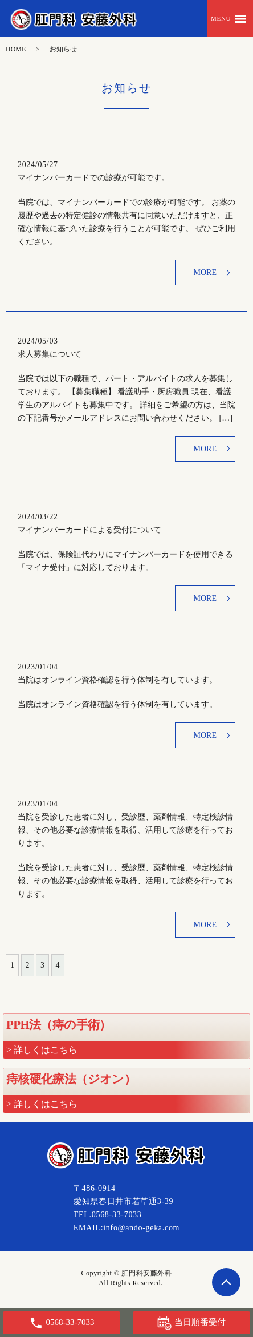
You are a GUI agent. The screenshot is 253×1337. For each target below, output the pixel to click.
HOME (16, 49)
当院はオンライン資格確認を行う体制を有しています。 (117, 680)
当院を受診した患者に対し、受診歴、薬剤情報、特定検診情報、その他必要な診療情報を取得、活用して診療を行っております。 (125, 830)
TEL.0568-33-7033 (108, 1214)
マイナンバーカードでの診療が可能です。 (93, 177)
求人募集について (49, 354)
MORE (205, 272)
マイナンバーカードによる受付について (89, 530)
